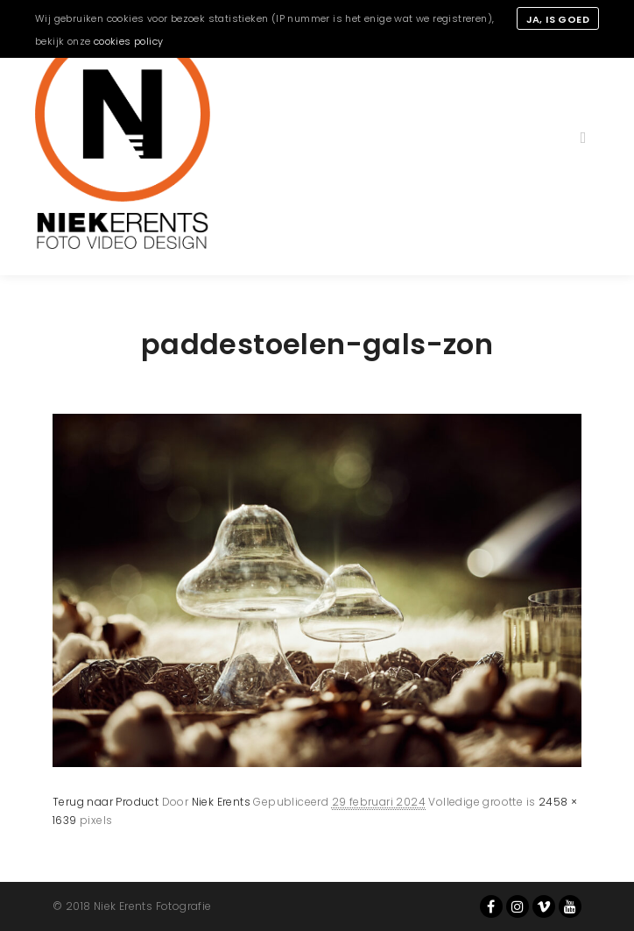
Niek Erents (221, 801)
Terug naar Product (105, 801)
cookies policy (129, 41)
